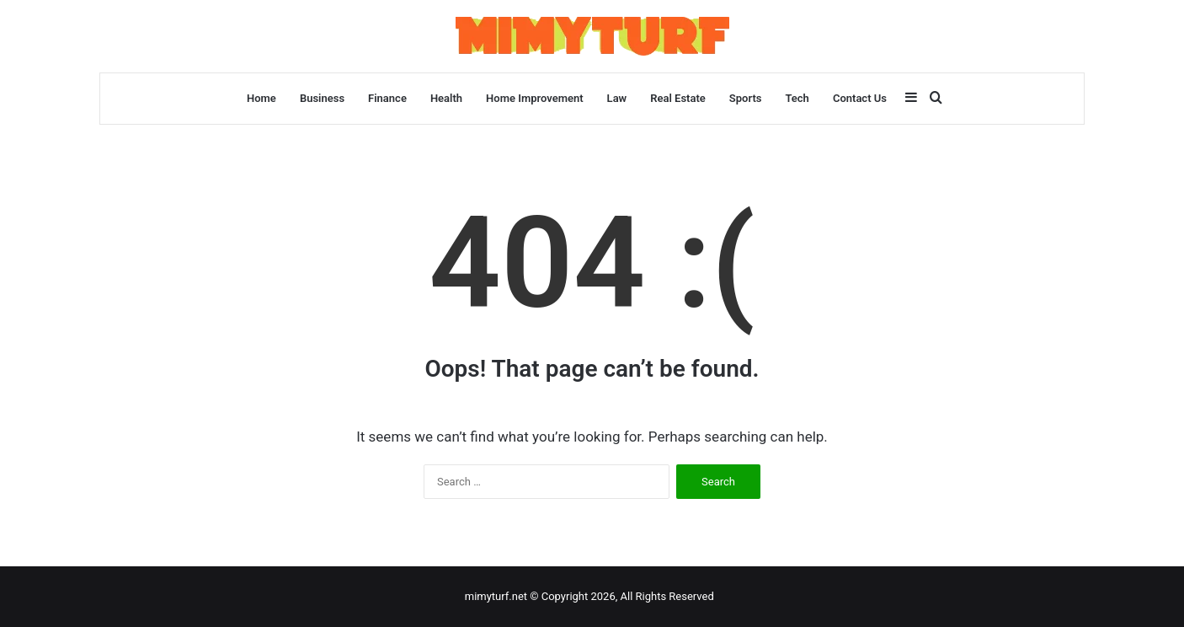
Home (261, 98)
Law (617, 98)
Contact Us (860, 98)
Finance (387, 98)
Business (322, 98)
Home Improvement (535, 98)
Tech (796, 98)
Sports (745, 98)
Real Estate (678, 98)
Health (446, 98)
